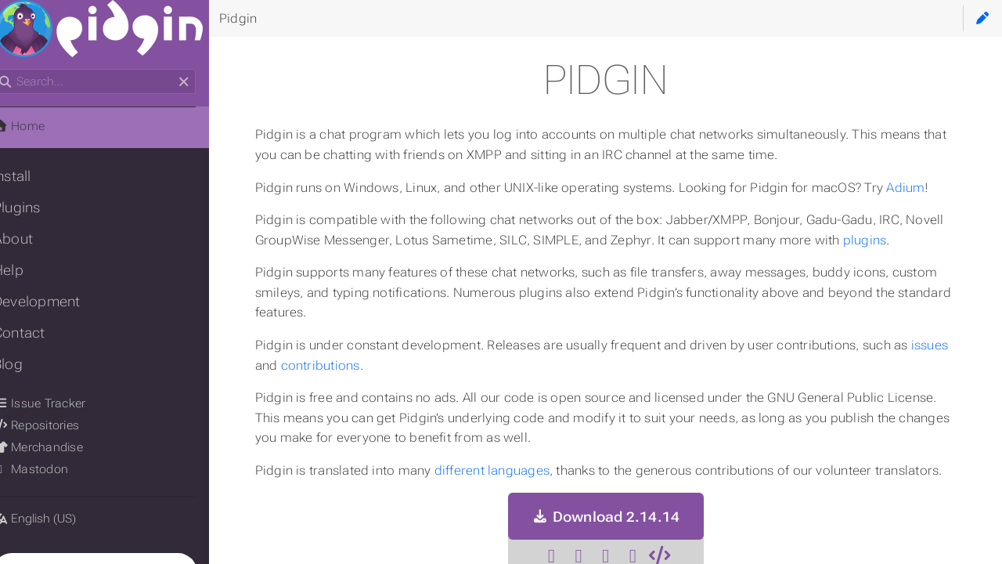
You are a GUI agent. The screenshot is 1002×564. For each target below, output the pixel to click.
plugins (927, 240)
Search (13, 69)
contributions (381, 365)
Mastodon (50, 469)
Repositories (56, 425)
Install (32, 176)
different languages (512, 470)
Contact (39, 333)
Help (28, 270)
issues (294, 365)
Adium (926, 187)
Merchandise (58, 447)
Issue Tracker (59, 403)
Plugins (36, 207)
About (32, 239)
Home (38, 126)
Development (56, 301)
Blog (27, 364)
